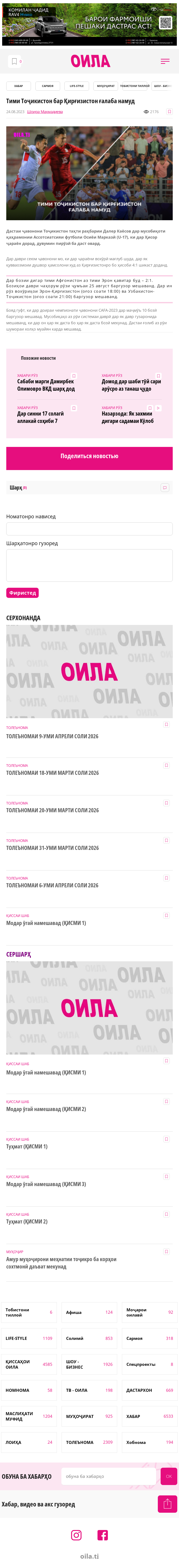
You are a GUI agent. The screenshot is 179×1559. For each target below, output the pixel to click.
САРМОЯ (47, 86)
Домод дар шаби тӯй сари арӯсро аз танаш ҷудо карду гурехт (131, 385)
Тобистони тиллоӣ (135, 86)
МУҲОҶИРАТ (106, 86)
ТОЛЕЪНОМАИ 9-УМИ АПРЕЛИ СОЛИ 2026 (52, 736)
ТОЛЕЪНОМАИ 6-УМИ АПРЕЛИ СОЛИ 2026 (52, 885)
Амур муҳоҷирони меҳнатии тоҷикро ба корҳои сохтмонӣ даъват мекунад (61, 1263)
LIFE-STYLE (77, 86)
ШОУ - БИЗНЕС (164, 86)
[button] (165, 61)
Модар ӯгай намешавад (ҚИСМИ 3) (46, 1184)
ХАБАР (18, 86)
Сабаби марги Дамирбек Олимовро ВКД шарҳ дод (46, 385)
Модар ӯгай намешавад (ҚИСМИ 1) (46, 923)
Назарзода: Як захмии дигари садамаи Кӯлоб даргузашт (128, 417)
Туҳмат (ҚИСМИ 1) (27, 1146)
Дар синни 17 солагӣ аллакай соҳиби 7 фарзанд (40, 417)
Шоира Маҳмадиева (45, 111)
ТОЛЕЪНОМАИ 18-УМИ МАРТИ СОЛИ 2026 (52, 773)
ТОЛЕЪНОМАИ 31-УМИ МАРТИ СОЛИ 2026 (52, 848)
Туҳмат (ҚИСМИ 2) (27, 1221)
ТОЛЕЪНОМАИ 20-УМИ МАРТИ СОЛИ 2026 (52, 810)
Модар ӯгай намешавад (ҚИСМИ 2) (46, 1109)
